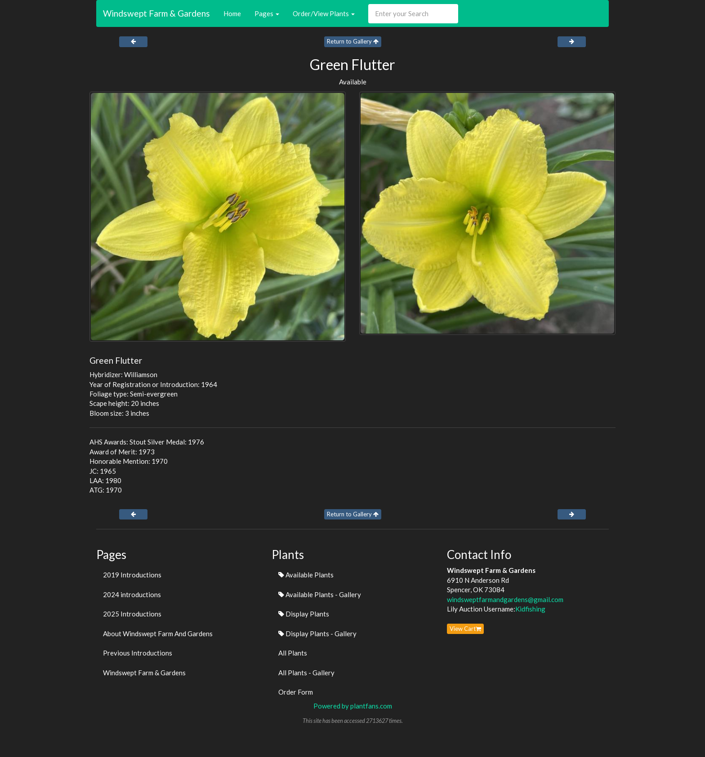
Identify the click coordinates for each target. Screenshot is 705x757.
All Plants (292, 653)
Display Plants (303, 614)
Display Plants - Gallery (317, 633)
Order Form (295, 692)
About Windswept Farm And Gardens (158, 633)
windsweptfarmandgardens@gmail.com (505, 599)
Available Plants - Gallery (319, 594)
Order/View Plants (324, 13)
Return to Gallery (353, 41)
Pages (266, 13)
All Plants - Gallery (306, 673)
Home (232, 13)
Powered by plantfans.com (352, 706)
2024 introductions (132, 594)
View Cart (465, 628)
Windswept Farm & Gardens (156, 13)
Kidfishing (530, 609)
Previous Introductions (137, 653)
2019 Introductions (132, 575)
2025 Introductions (132, 614)
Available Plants (306, 575)
